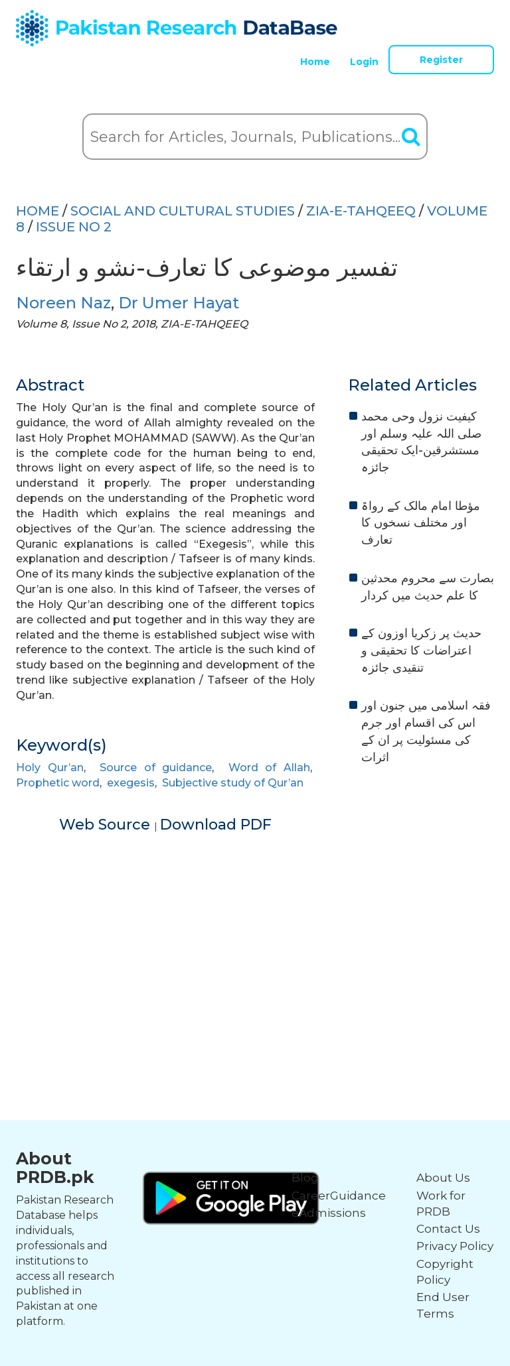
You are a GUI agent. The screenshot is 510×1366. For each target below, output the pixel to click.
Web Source (106, 825)
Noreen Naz (63, 302)
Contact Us (448, 1228)
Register (441, 60)
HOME (37, 211)
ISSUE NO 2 (74, 227)
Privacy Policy (454, 1246)
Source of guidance (156, 767)
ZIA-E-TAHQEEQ (361, 211)
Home (315, 62)
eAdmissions (329, 1212)
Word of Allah (269, 767)
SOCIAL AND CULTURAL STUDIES (182, 211)
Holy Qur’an (50, 767)
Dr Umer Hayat (178, 302)
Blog (305, 1177)
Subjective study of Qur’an (232, 782)
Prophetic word (58, 782)
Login (364, 62)
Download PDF (216, 825)
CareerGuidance (339, 1195)
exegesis (131, 782)
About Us (443, 1177)
